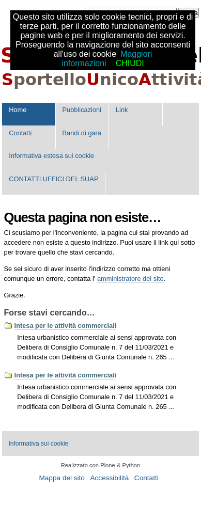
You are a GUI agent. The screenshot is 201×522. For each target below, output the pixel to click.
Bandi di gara (82, 133)
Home (17, 110)
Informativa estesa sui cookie (51, 156)
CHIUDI (130, 63)
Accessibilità (109, 478)
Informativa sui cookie (38, 443)
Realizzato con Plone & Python (101, 465)
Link (122, 110)
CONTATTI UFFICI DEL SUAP (53, 179)
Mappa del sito (61, 478)
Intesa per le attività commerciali (65, 325)
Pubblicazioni (82, 110)
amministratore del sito (130, 278)
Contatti (20, 133)
